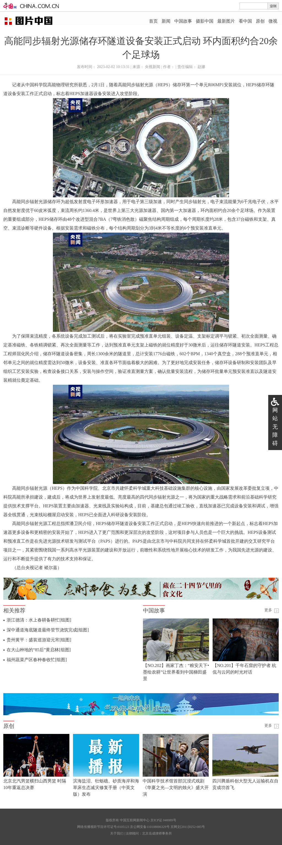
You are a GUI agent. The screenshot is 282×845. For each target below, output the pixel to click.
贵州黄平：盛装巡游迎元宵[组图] (39, 639)
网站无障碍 (275, 426)
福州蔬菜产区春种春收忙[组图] (37, 659)
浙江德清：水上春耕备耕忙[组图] (39, 620)
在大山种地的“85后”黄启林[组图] (39, 649)
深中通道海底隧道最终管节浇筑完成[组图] (48, 630)
